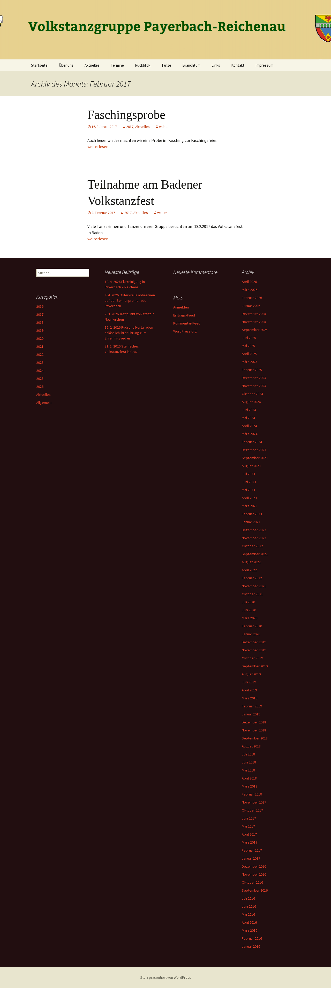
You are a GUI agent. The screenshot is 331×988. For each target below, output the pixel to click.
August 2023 (251, 466)
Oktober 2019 (252, 658)
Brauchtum (191, 65)
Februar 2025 (252, 369)
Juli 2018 (248, 754)
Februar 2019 (252, 706)
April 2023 (249, 498)
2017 (129, 126)
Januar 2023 (251, 522)
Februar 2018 (252, 794)
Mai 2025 (248, 345)
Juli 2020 (248, 602)
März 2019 (249, 698)
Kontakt (237, 65)
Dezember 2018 (254, 722)
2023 (39, 362)
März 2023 (249, 506)
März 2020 (249, 618)
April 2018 (249, 778)
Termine (117, 65)
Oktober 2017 (252, 810)
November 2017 (254, 802)
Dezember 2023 (254, 449)
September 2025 (255, 329)
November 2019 (254, 650)
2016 (39, 306)
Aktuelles (92, 65)
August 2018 (251, 746)
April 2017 (249, 834)
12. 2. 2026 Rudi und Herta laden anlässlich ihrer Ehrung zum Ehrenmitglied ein (129, 333)
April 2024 (249, 425)
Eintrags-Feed (184, 315)
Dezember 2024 (254, 377)
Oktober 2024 (252, 393)
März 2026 (249, 289)
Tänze (166, 65)
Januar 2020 (251, 634)
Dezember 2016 (254, 866)
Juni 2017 (249, 818)
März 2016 (249, 930)
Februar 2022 (252, 578)
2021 (39, 346)
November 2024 (254, 385)
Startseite (39, 65)
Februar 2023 (252, 514)
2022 (39, 354)
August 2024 (251, 401)
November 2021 (254, 586)
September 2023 (255, 458)
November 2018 (254, 730)
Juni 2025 (249, 337)
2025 (39, 378)
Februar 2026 (252, 297)
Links (216, 65)
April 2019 (249, 690)
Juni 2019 (249, 682)
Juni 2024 (249, 409)
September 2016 (255, 890)
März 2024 (249, 433)
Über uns (66, 65)
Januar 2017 (251, 858)
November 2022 (254, 538)
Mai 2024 (248, 417)
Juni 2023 (249, 482)
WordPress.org (185, 331)
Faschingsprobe (126, 114)
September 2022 (255, 554)
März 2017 (249, 842)
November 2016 (254, 874)
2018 (39, 322)
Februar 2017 (252, 850)
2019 (39, 330)
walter (164, 126)
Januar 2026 (251, 305)
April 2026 (249, 281)
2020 (39, 338)
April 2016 (249, 922)
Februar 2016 (252, 938)
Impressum (264, 65)
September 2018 (255, 738)
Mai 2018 (248, 770)
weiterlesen (100, 146)
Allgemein (43, 402)
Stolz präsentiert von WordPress (165, 977)
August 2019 (251, 674)
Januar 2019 (251, 714)
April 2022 (249, 570)
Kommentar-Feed (186, 323)
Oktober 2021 (252, 594)
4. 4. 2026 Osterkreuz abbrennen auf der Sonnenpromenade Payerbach (130, 300)
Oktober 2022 (252, 546)
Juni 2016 (249, 906)
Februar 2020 (252, 626)
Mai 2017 (248, 826)
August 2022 (251, 562)
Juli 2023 (248, 474)
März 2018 (249, 786)
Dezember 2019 (254, 642)
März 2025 (249, 361)
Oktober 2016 (252, 882)
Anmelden (181, 307)
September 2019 (255, 666)
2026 (39, 386)
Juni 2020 (249, 610)
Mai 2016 (248, 914)
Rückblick (142, 65)
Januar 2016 (251, 946)
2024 (39, 370)
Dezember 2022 (254, 530)
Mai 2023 (248, 490)
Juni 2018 (249, 762)
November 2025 (254, 321)
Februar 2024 (252, 441)
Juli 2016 (248, 898)
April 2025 (249, 353)
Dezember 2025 (254, 313)
